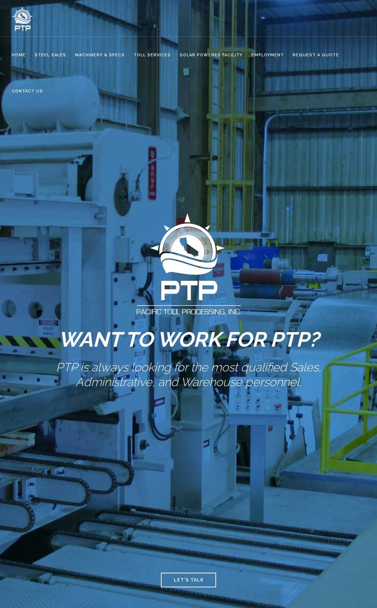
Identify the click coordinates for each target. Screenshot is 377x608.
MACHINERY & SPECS (100, 55)
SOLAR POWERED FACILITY (211, 55)
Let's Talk (189, 580)
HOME (19, 55)
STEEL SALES (50, 55)
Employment (267, 55)
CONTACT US (27, 91)
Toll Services (152, 55)
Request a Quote (316, 55)
